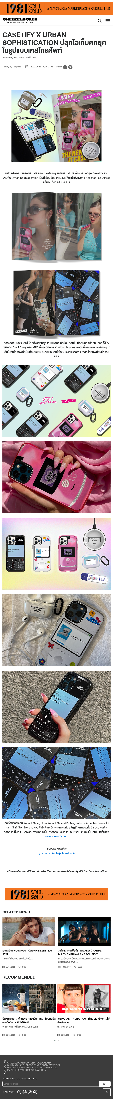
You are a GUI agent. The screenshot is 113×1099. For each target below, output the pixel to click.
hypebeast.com (66, 853)
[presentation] (5, 928)
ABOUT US (8, 1092)
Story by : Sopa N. (13, 67)
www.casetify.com (56, 836)
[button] (55, 1040)
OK (105, 1084)
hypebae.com (46, 853)
